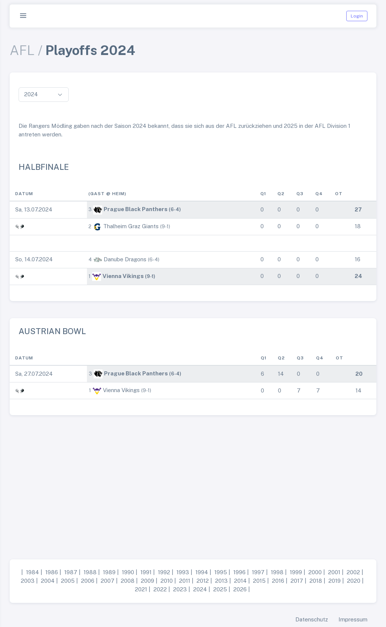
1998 (277, 572)
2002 (353, 572)
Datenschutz (311, 619)
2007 (107, 581)
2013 (221, 581)
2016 (278, 581)
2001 (334, 572)
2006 (87, 581)
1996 (239, 572)
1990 (128, 572)
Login (357, 16)
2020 (353, 581)
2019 (334, 581)
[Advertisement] (193, 484)
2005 (68, 581)
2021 (141, 589)
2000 (315, 572)
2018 (315, 581)
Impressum (352, 619)
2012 (203, 581)
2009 (147, 581)
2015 (259, 581)
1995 (220, 572)
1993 (182, 572)
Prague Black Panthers (136, 209)
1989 (109, 572)
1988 (90, 572)
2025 (220, 589)
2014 (240, 581)
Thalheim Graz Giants (131, 226)
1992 (164, 572)
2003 (28, 581)
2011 (184, 581)
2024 (200, 589)
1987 (70, 572)
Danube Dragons (125, 259)
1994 (201, 572)
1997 (258, 572)
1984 (32, 572)
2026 (240, 589)
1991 (146, 572)
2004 (48, 581)
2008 (127, 581)
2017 (297, 581)
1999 (296, 572)
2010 (166, 581)
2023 (180, 589)
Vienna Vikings (123, 276)
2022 (160, 589)
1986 (51, 572)
